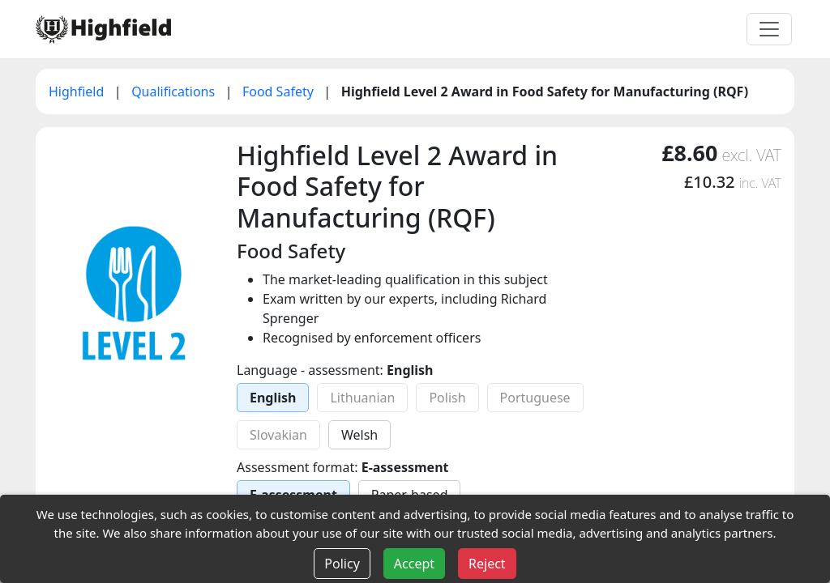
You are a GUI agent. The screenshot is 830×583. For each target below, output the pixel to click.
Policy (341, 563)
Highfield (78, 91)
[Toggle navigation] (769, 29)
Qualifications (174, 91)
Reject (487, 563)
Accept (414, 563)
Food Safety (279, 91)
